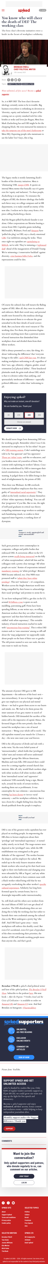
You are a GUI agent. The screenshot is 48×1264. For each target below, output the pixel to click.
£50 (39, 415)
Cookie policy (6, 1223)
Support (9, 1129)
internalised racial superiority (23, 492)
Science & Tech (28, 84)
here (31, 993)
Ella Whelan (5, 1245)
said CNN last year (27, 357)
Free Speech (29, 1223)
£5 (9, 415)
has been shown (16, 794)
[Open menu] (3, 10)
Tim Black (5, 1251)
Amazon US (22, 1004)
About (4, 1212)
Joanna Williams (7, 1243)
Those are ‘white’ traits (12, 457)
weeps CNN (23, 185)
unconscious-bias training (18, 627)
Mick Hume (5, 1248)
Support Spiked (7, 1215)
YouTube (13, 1202)
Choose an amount (24, 422)
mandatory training (10, 571)
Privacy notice (6, 1220)
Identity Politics (14, 84)
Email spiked (29, 1243)
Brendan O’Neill (7, 1237)
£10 (18, 415)
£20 (29, 415)
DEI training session (14, 450)
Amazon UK (7, 1004)
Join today (24, 1176)
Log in (42, 10)
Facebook (3, 1202)
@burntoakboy (29, 1007)
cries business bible (21, 256)
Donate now (11, 428)
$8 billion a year (16, 602)
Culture (27, 1215)
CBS (4, 237)
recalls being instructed (24, 556)
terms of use (40, 1259)
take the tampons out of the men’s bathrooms (21, 130)
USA (26, 1226)
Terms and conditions (9, 1217)
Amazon (35, 230)
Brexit (27, 1217)
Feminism (28, 1220)
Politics (27, 1212)
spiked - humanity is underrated (24, 11)
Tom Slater (5, 1240)
